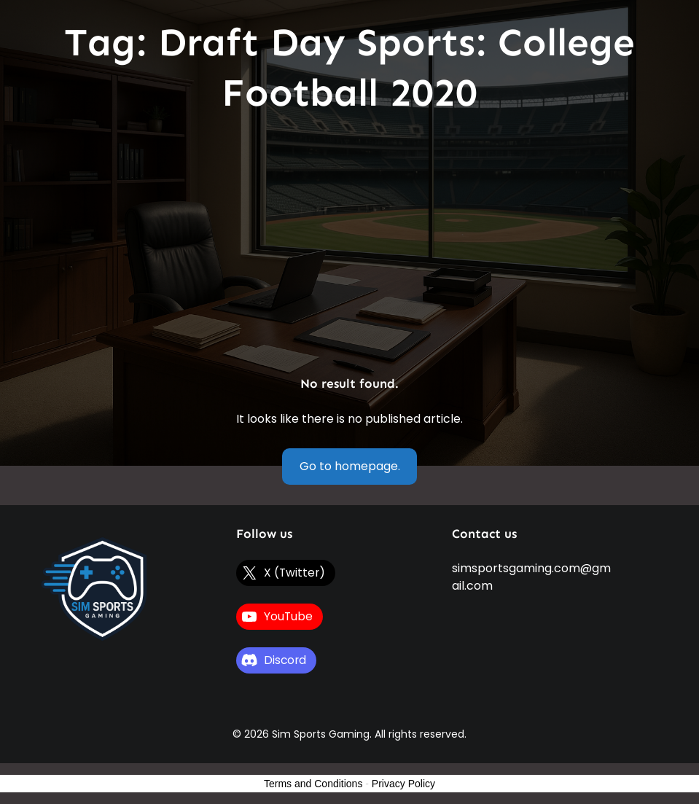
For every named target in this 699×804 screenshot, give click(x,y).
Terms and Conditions (313, 783)
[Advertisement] (349, 246)
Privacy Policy (403, 783)
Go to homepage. (350, 466)
